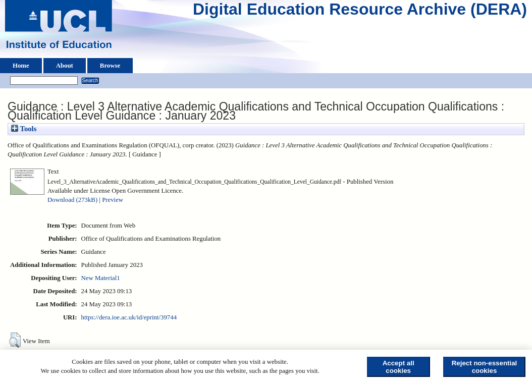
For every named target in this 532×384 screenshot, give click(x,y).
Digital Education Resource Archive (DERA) (360, 11)
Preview (112, 199)
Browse (110, 65)
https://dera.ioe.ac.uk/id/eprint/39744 (129, 317)
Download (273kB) (72, 199)
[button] (15, 340)
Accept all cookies (398, 366)
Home (21, 65)
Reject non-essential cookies (484, 366)
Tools (23, 129)
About (64, 65)
